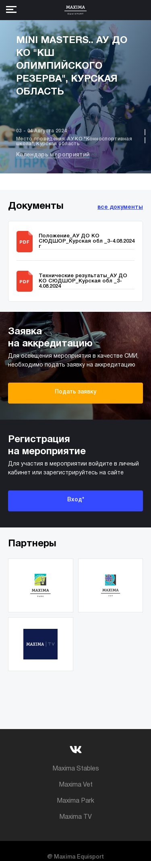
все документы (120, 207)
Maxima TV (75, 817)
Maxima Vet (76, 785)
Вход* (75, 500)
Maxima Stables (75, 769)
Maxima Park (75, 801)
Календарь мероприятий (52, 155)
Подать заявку (75, 392)
